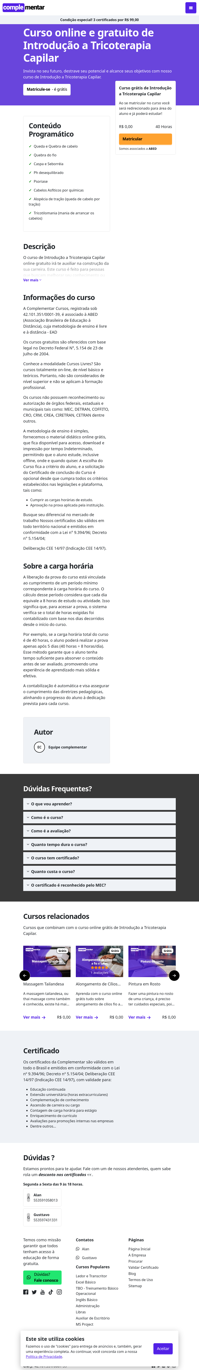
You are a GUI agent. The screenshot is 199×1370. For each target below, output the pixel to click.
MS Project (84, 1324)
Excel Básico (86, 1282)
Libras (81, 1312)
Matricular (132, 138)
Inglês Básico (87, 1299)
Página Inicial (139, 1249)
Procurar (135, 1261)
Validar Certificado (143, 1267)
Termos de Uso (140, 1279)
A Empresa (137, 1255)
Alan (82, 1249)
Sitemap (135, 1285)
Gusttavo (86, 1257)
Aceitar (163, 1348)
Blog (132, 1273)
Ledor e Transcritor (91, 1276)
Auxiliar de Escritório (93, 1318)
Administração (88, 1305)
